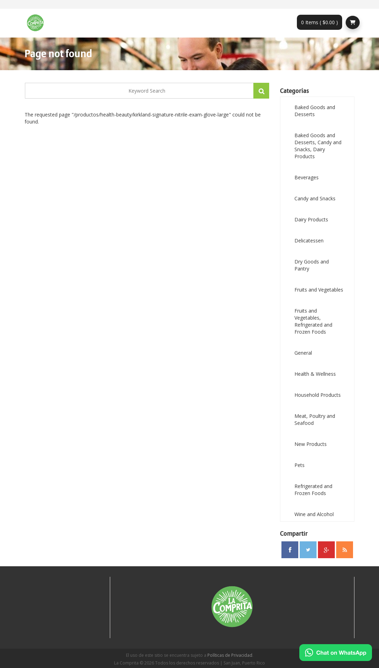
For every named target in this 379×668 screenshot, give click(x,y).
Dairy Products (311, 219)
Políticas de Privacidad (229, 655)
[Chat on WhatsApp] (335, 652)
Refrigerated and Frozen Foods (313, 489)
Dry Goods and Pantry (311, 265)
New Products (310, 444)
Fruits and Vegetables (318, 289)
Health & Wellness (315, 373)
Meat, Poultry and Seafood (314, 419)
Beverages (306, 177)
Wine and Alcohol (314, 514)
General (303, 352)
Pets (299, 465)
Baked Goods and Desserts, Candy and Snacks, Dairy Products (317, 146)
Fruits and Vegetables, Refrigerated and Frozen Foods (313, 321)
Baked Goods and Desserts (314, 111)
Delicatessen (309, 240)
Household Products (317, 395)
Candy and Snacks (314, 198)
